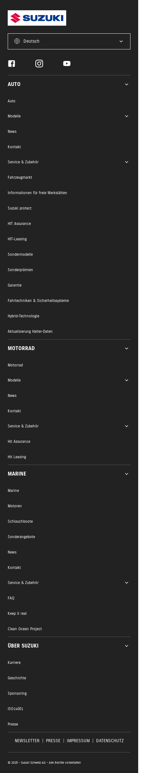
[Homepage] (37, 18)
